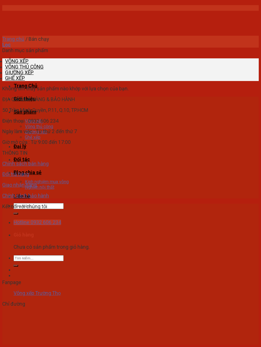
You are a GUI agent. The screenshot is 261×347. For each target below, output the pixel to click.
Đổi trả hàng (15, 174)
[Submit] (16, 213)
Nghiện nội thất (39, 187)
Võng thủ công (39, 126)
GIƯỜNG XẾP (19, 72)
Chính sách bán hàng (25, 164)
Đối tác (22, 159)
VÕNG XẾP (17, 61)
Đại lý (20, 146)
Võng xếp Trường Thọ (37, 293)
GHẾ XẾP (15, 78)
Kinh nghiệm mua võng (47, 181)
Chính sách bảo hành (25, 196)
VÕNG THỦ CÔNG (24, 67)
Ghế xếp (32, 137)
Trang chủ (13, 39)
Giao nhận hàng (19, 185)
